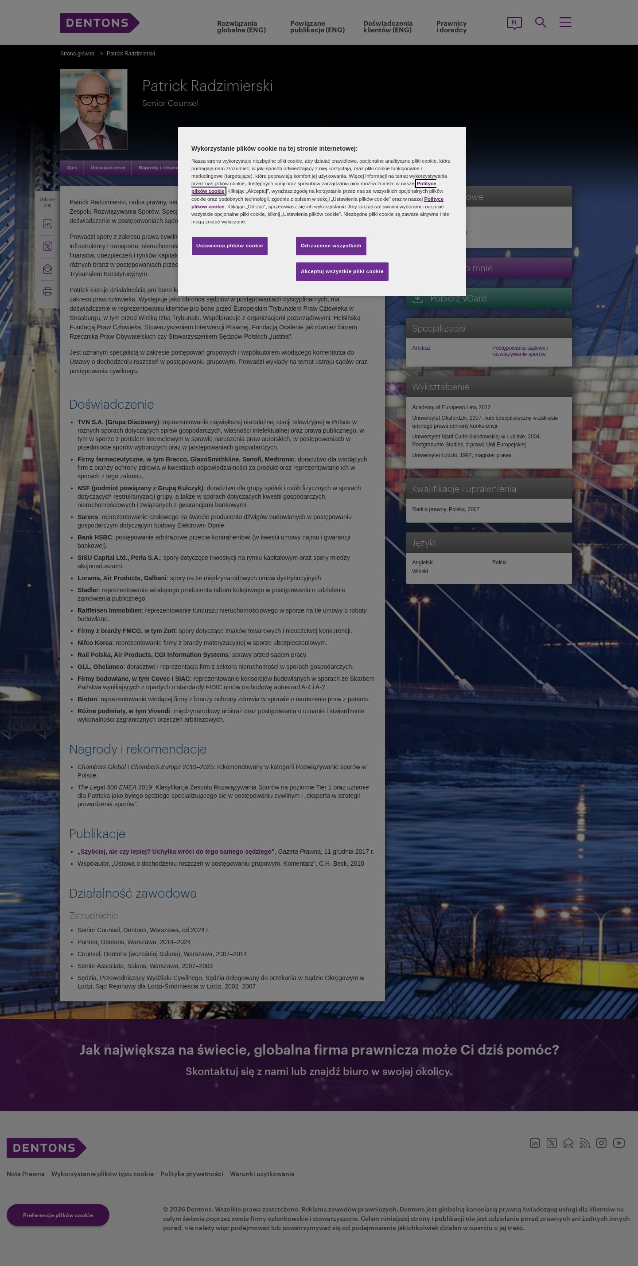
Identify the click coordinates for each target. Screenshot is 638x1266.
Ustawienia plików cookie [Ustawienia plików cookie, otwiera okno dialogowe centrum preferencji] (229, 245)
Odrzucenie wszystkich (331, 245)
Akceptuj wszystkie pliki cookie (342, 271)
